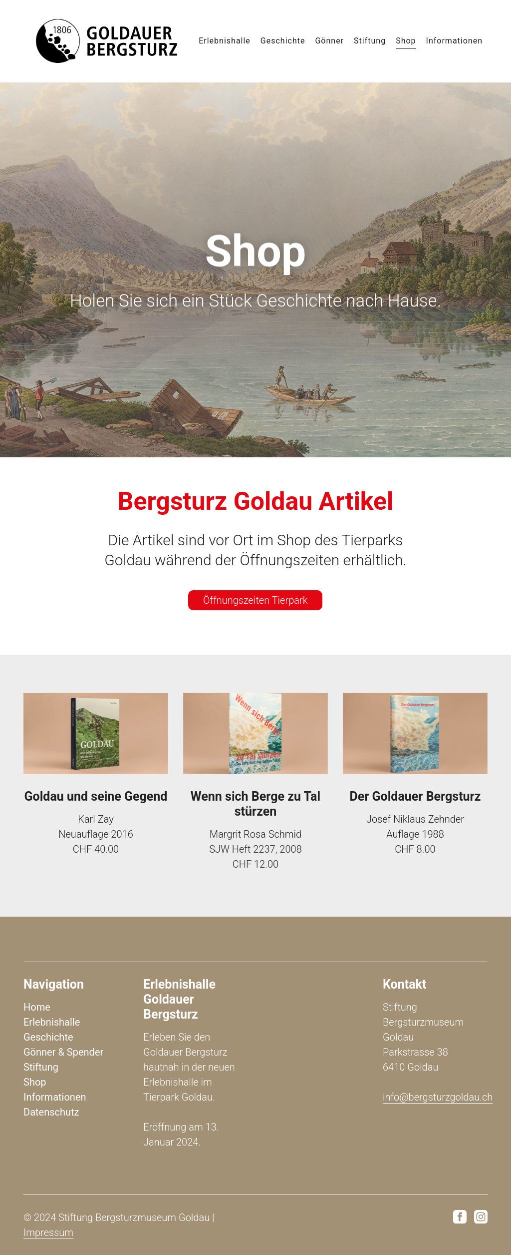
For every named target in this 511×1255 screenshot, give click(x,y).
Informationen (454, 39)
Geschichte (282, 39)
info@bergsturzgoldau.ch (438, 1097)
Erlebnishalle (225, 39)
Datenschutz (51, 1112)
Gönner (329, 39)
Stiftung (370, 39)
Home (36, 1007)
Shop (406, 39)
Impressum (48, 1233)
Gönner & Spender (63, 1052)
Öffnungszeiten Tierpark (255, 600)
